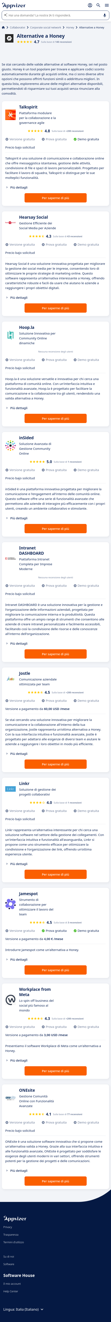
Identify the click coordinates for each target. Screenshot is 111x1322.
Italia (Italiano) (30, 1309)
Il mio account (12, 1284)
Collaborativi (17, 27)
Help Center (10, 1291)
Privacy (7, 1227)
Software (8, 1264)
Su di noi (8, 1256)
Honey (70, 27)
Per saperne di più (55, 198)
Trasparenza (10, 1234)
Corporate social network (45, 27)
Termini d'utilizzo (13, 1242)
